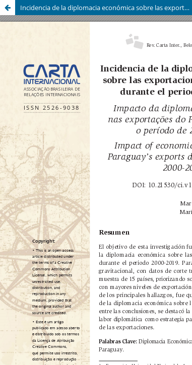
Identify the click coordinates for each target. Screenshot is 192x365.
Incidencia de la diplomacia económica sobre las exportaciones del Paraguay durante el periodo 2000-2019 (106, 7)
